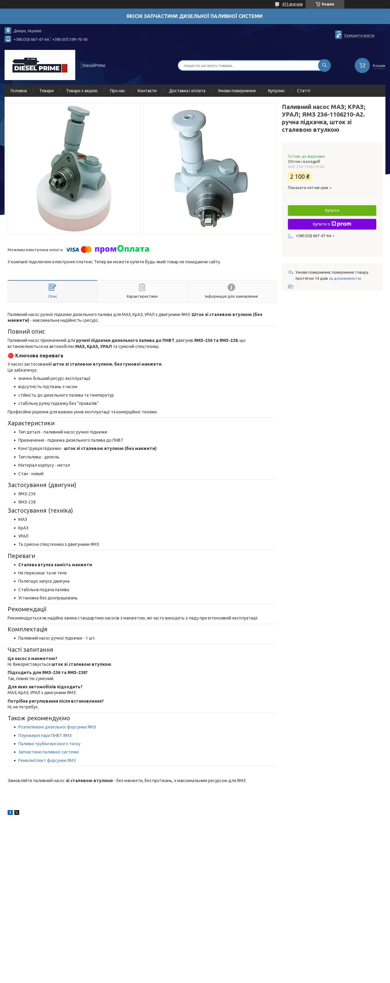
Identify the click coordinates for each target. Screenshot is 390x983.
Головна (19, 91)
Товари (46, 91)
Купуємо (276, 91)
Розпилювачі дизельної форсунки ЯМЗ (57, 727)
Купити (332, 210)
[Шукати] (324, 65)
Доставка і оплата (187, 91)
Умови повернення (237, 91)
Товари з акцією (82, 91)
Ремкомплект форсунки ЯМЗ (47, 760)
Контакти (147, 91)
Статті (303, 91)
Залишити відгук (359, 35)
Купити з (332, 224)
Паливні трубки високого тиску (49, 743)
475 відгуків (292, 4)
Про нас (117, 91)
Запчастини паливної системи (49, 752)
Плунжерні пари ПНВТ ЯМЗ (45, 735)
